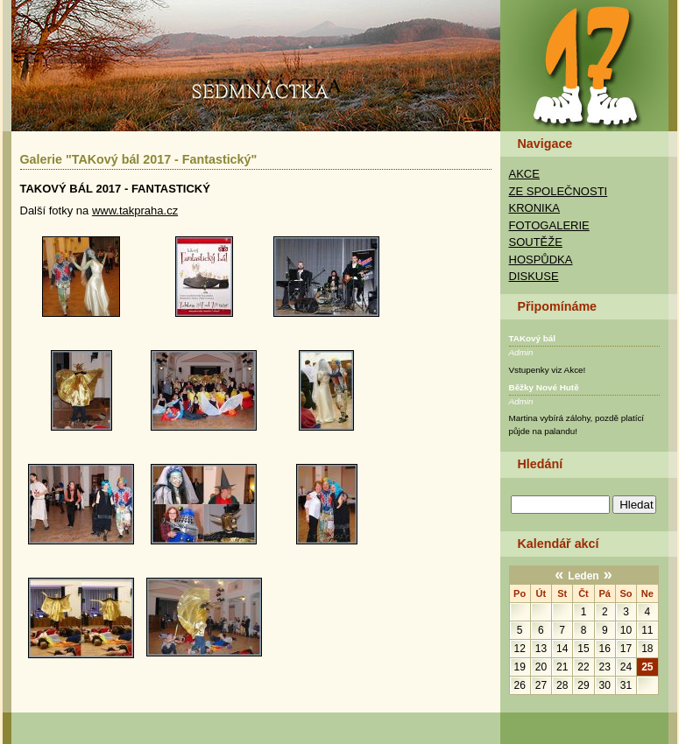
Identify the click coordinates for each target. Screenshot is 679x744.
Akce (524, 173)
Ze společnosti (558, 191)
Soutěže (535, 242)
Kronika (535, 207)
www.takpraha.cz (135, 210)
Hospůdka (541, 259)
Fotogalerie (549, 225)
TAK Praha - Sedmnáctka (587, 65)
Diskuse (534, 276)
